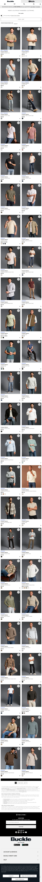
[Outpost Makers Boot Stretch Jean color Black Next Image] (39, 351)
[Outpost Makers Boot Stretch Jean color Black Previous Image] (23, 351)
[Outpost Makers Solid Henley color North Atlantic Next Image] (18, 351)
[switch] (2, 15)
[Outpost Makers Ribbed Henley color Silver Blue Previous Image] (23, 445)
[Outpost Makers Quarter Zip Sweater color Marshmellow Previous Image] (23, 633)
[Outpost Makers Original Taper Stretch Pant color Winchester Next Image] (39, 289)
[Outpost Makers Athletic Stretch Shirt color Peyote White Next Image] (18, 38)
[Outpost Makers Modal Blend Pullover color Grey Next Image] (18, 476)
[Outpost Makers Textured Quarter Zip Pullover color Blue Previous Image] (2, 445)
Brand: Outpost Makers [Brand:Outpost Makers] (7, 23)
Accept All (11, 875)
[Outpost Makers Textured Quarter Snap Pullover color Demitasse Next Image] (18, 758)
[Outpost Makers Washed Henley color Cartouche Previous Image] (2, 226)
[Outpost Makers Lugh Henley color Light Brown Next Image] (39, 38)
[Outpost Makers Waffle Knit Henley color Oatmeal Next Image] (39, 383)
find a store (22, 815)
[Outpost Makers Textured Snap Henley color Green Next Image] (18, 195)
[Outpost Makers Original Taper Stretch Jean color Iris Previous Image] (23, 257)
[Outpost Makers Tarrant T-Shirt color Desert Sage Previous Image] (2, 320)
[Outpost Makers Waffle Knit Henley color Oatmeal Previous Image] (23, 383)
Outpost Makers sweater (21, 788)
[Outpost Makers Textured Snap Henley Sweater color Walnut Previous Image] (2, 633)
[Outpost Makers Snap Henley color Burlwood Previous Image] (23, 132)
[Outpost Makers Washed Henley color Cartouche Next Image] (18, 226)
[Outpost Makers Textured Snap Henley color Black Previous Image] (2, 164)
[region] (20, 873)
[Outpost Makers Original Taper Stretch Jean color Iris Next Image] (39, 257)
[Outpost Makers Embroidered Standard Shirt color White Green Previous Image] (2, 289)
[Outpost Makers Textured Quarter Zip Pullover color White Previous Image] (23, 414)
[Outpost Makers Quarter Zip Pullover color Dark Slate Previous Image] (23, 727)
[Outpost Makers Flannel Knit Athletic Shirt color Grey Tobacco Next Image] (18, 508)
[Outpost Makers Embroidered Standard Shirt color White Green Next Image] (18, 289)
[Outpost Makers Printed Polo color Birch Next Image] (39, 70)
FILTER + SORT (21, 19)
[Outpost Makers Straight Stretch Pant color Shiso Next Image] (39, 539)
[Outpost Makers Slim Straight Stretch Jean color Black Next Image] (39, 664)
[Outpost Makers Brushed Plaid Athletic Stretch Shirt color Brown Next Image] (18, 664)
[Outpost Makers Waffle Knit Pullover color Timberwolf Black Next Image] (39, 696)
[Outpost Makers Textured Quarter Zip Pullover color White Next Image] (39, 414)
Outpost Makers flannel (11, 789)
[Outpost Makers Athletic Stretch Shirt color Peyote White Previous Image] (2, 38)
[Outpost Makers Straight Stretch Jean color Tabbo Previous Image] (2, 101)
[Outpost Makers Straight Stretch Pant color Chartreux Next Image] (18, 539)
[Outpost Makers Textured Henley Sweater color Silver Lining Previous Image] (23, 602)
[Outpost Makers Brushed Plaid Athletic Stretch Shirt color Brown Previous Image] (2, 664)
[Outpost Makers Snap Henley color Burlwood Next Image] (39, 132)
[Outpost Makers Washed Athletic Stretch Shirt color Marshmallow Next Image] (39, 570)
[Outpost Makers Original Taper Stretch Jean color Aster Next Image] (39, 101)
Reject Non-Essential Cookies (28, 875)
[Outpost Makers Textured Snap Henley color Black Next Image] (18, 164)
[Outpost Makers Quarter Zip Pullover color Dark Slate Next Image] (39, 727)
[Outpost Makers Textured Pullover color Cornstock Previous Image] (2, 727)
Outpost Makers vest (22, 790)
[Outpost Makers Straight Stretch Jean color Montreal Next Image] (18, 696)
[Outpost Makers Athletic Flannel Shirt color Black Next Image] (18, 414)
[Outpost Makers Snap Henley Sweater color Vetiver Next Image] (18, 602)
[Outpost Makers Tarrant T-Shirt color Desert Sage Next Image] (18, 320)
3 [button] (20, 782)
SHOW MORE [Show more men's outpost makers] (21, 779)
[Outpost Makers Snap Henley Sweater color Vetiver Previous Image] (2, 602)
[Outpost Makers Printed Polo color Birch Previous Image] (23, 70)
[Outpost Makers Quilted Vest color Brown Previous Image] (23, 320)
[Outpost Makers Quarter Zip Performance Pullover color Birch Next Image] (39, 476)
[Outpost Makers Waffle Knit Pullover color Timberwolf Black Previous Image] (23, 696)
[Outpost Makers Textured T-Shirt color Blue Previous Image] (2, 70)
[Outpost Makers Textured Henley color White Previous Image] (2, 132)
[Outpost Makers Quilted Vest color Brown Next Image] (39, 320)
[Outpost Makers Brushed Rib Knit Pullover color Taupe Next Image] (39, 758)
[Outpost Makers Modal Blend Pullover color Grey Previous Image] (2, 476)
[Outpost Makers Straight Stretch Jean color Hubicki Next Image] (39, 164)
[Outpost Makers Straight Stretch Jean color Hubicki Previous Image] (23, 164)
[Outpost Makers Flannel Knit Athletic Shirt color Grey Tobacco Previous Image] (2, 508)
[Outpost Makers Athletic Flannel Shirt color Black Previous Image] (2, 414)
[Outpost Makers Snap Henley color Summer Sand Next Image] (39, 508)
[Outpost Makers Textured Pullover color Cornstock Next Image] (18, 727)
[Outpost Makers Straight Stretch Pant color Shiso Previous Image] (23, 539)
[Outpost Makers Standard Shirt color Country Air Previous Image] (23, 195)
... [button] (23, 782)
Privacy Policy (31, 870)
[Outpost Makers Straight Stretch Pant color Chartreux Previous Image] (2, 539)
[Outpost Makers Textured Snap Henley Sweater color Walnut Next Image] (18, 633)
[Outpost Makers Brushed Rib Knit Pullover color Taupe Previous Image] (23, 758)
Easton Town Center (15, 15)
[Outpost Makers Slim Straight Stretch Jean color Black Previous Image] (23, 664)
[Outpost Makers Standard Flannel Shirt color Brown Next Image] (18, 570)
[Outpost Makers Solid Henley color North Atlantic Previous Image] (2, 351)
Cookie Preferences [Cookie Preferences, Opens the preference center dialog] (19, 879)
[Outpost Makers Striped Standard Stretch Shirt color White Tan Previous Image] (2, 257)
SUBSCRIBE (21, 826)
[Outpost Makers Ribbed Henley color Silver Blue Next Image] (39, 445)
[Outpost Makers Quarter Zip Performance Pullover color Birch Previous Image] (23, 476)
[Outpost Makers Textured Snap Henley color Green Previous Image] (2, 195)
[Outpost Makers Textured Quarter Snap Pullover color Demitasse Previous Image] (2, 758)
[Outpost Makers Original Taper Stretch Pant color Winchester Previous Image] (23, 289)
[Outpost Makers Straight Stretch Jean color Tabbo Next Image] (18, 101)
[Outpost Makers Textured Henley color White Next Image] (18, 132)
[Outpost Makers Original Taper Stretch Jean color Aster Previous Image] (23, 101)
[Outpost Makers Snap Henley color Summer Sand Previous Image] (23, 508)
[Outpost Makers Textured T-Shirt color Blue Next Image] (18, 70)
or (33, 6)
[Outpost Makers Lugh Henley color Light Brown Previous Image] (23, 38)
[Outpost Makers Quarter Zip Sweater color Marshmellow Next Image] (39, 633)
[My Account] (5, 4)
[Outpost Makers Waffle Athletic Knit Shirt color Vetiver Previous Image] (23, 226)
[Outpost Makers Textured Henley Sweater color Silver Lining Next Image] (39, 602)
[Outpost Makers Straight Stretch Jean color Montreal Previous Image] (2, 696)
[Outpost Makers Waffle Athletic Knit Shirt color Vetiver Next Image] (39, 226)
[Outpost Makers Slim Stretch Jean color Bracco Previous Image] (2, 383)
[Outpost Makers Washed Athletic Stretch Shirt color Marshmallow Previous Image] (23, 570)
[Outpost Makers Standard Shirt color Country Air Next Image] (39, 195)
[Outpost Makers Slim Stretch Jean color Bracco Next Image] (18, 383)
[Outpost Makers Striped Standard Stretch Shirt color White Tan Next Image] (18, 257)
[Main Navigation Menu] (40, 4)
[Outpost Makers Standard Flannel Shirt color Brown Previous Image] (2, 570)
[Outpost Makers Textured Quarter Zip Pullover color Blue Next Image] (18, 445)
